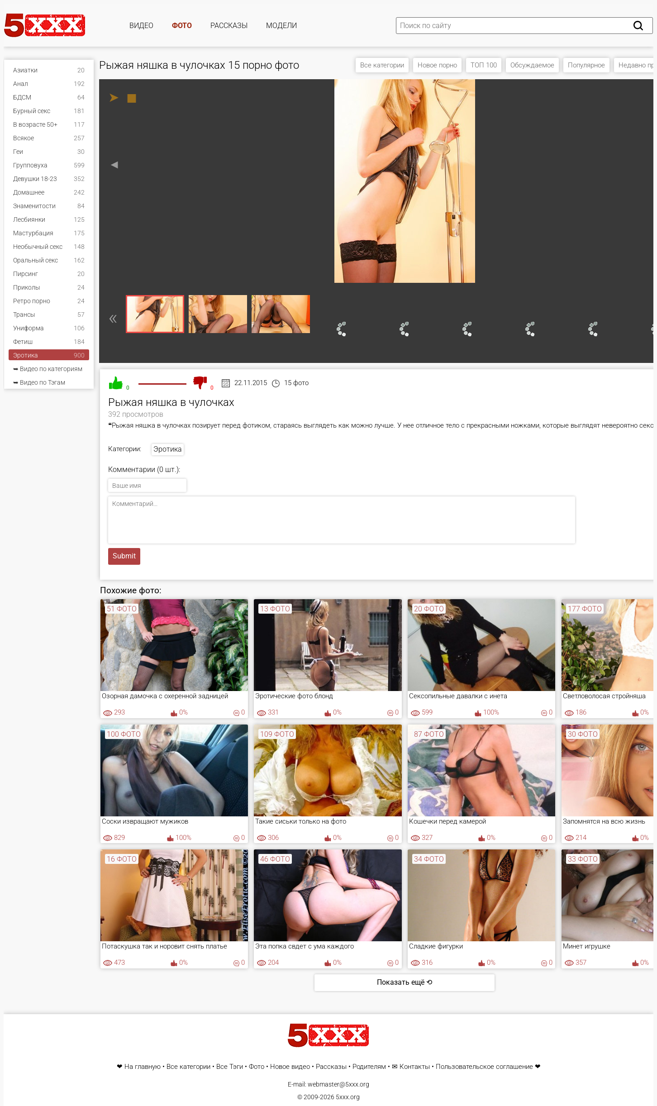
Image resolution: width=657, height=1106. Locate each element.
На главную (142, 1067)
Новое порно (437, 65)
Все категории (382, 65)
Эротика (167, 449)
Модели (281, 25)
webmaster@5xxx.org (338, 1084)
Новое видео (290, 1067)
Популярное (586, 65)
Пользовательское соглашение (484, 1067)
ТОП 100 (484, 65)
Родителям (369, 1067)
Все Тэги (229, 1067)
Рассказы (229, 25)
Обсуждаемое (532, 65)
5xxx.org (348, 1097)
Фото (182, 25)
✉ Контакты (411, 1067)
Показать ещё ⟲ (404, 982)
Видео (141, 25)
